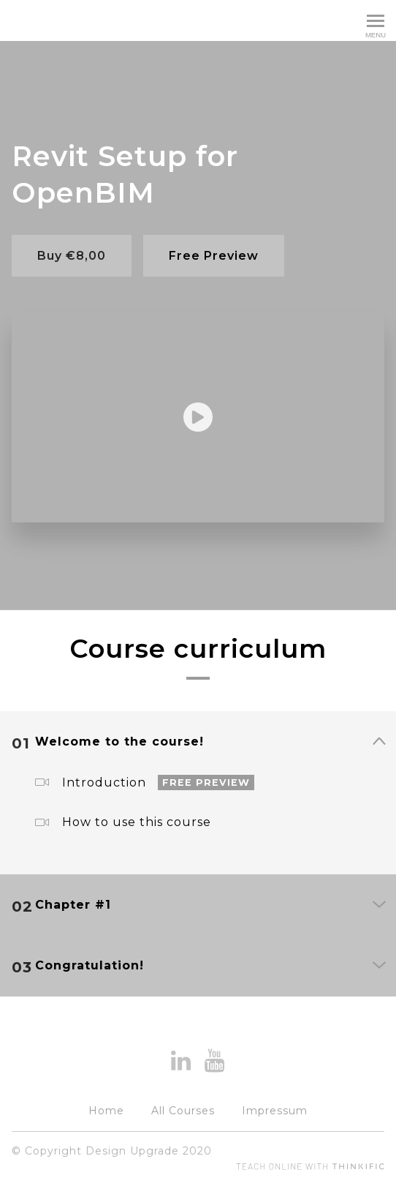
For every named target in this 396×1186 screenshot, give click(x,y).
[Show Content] (378, 742)
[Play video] (198, 417)
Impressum (275, 1110)
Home (106, 1110)
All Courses (183, 1110)
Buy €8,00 (71, 256)
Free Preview (214, 256)
